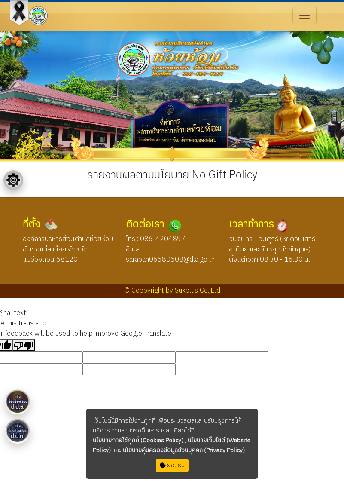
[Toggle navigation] (304, 15)
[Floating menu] (13, 180)
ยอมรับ (172, 465)
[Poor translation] (23, 345)
